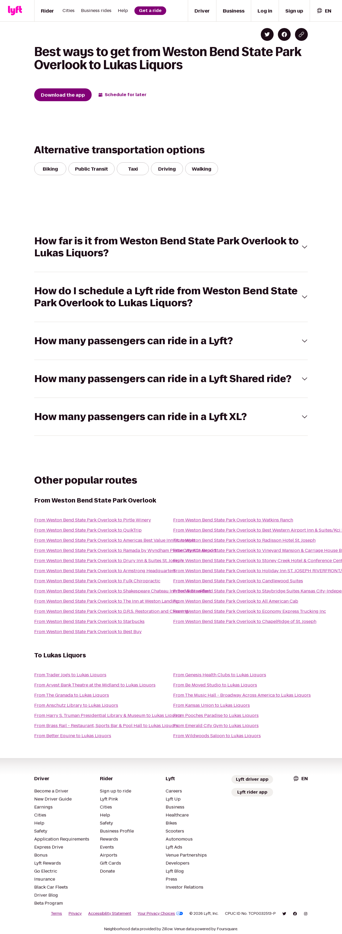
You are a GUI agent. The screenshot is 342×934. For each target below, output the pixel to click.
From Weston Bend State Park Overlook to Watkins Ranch (233, 520)
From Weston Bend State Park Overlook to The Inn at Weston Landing (106, 601)
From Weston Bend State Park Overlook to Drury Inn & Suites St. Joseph (108, 561)
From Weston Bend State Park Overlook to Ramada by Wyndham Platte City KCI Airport (125, 550)
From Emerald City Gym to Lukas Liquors (216, 726)
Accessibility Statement (109, 913)
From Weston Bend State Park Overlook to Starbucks (89, 621)
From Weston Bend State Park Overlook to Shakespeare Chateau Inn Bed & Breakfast (122, 591)
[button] (171, 247)
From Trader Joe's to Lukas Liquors (70, 675)
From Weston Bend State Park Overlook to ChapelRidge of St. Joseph (244, 621)
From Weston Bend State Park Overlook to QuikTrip (88, 530)
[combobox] (323, 10)
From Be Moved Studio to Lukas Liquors (215, 685)
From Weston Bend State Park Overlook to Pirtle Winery (92, 520)
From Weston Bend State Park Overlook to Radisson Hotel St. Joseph (244, 540)
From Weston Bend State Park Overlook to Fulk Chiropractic (97, 581)
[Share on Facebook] (284, 34)
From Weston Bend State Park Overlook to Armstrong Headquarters (105, 571)
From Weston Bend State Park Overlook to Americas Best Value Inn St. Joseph (114, 540)
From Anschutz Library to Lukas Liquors (76, 705)
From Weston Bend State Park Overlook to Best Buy (88, 632)
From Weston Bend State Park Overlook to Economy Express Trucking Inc (249, 611)
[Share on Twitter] (267, 34)
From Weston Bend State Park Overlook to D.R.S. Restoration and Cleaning (111, 611)
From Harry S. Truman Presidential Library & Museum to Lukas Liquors (107, 715)
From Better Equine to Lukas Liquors (72, 736)
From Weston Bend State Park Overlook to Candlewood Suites (238, 581)
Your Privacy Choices (160, 913)
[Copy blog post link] (301, 34)
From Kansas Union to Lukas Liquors (211, 705)
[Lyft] (15, 10)
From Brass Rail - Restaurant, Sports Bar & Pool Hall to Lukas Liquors (106, 726)
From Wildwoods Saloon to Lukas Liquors (217, 736)
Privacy (75, 913)
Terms (56, 913)
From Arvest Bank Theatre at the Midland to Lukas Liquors (95, 685)
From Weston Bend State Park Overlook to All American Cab (235, 601)
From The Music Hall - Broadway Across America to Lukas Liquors (242, 695)
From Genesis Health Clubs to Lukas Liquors (219, 675)
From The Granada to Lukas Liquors (71, 695)
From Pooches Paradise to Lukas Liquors (216, 715)
